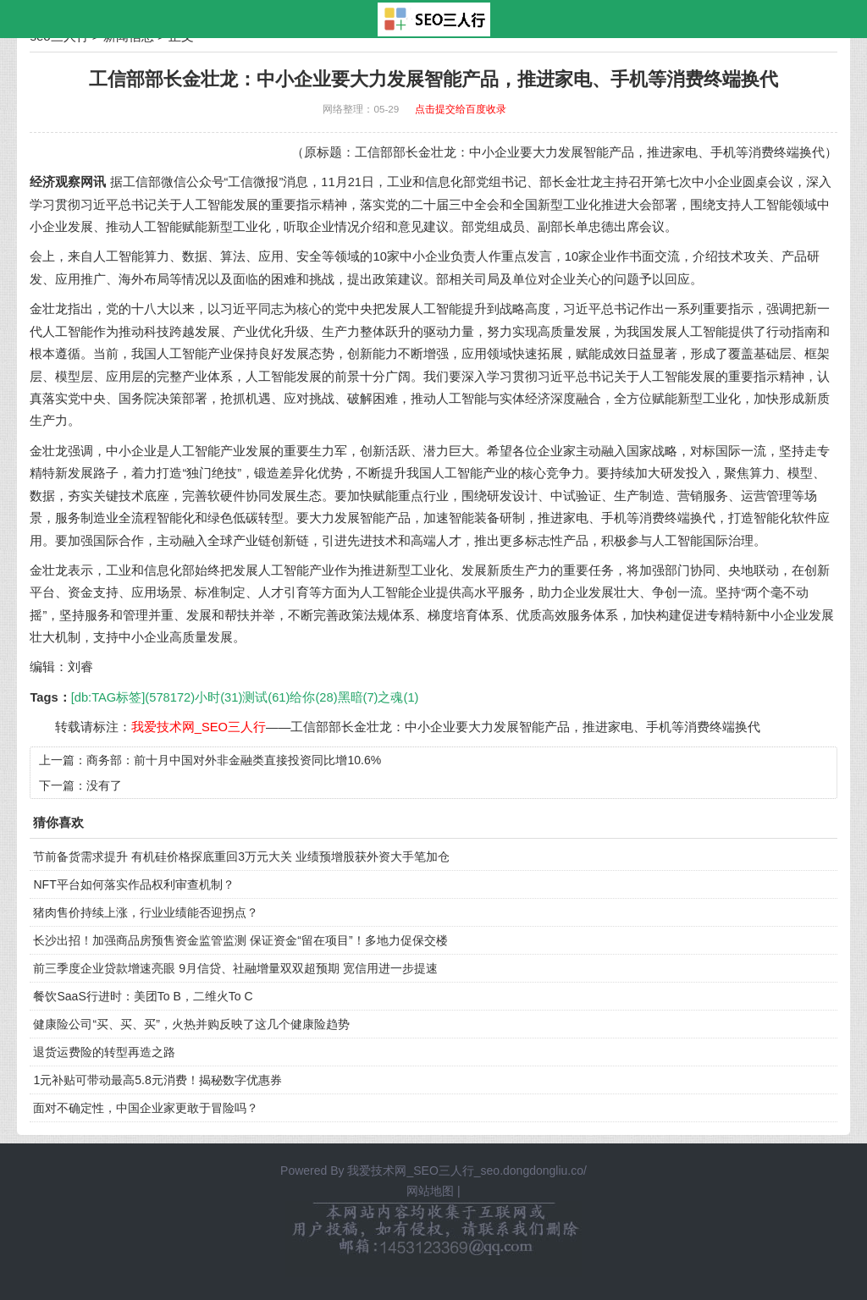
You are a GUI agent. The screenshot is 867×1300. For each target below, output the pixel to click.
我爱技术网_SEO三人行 (198, 727)
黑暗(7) (358, 697)
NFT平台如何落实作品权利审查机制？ (133, 884)
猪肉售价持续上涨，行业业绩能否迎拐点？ (145, 912)
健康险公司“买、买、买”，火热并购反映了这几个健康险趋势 (191, 1024)
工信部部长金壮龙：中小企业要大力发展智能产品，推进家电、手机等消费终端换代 (525, 727)
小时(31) (218, 697)
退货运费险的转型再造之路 (104, 1052)
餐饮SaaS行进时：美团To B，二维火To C (142, 996)
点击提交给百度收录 (460, 108)
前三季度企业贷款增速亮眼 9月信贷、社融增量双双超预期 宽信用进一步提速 (235, 968)
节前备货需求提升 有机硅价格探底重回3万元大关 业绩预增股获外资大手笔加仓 (241, 856)
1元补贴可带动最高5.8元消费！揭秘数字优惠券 (157, 1080)
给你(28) (313, 697)
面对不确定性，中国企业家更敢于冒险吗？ (145, 1108)
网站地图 (430, 1191)
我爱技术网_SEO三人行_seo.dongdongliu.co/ (466, 1170)
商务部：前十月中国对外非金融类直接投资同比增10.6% (233, 760)
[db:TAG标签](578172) (133, 697)
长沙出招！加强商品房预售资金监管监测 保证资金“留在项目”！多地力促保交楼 (240, 940)
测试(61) (266, 697)
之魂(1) (398, 697)
